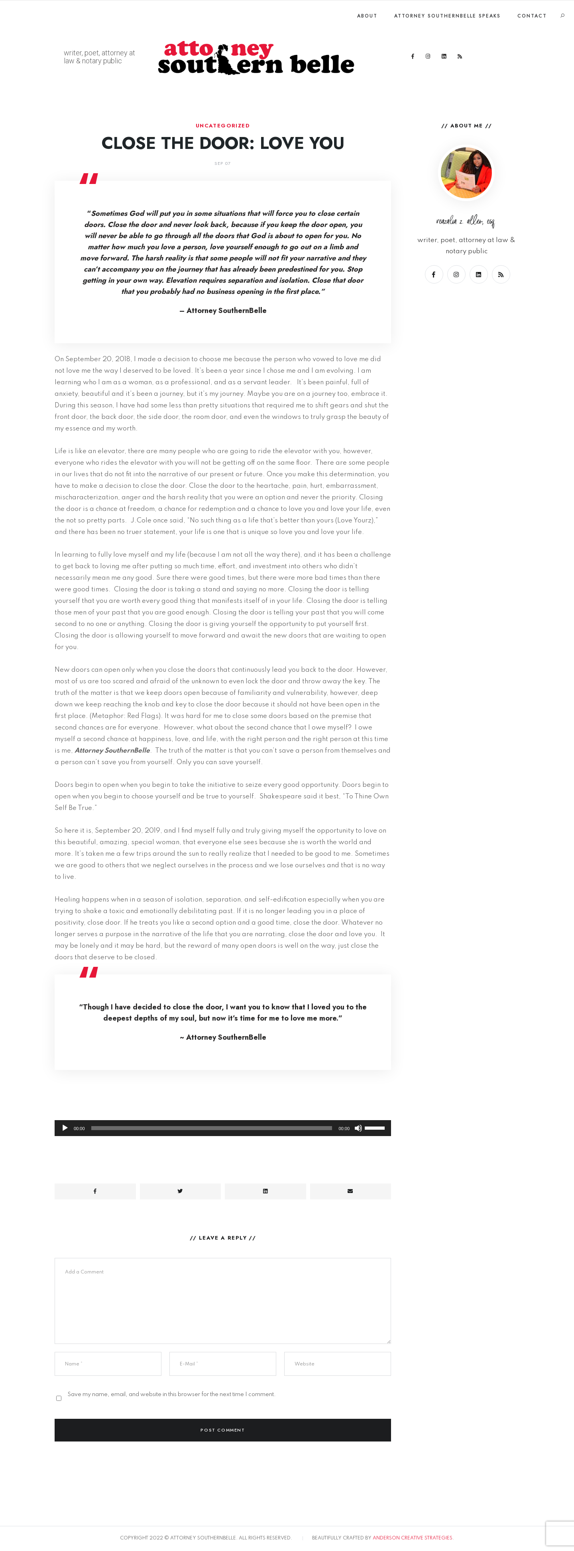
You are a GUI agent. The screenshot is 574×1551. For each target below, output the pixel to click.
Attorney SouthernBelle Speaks (447, 16)
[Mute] (358, 1128)
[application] (223, 1108)
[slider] (211, 1128)
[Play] (65, 1128)
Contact (532, 16)
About (367, 16)
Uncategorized (223, 126)
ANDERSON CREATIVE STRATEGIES (412, 1538)
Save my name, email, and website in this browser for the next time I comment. (171, 1394)
